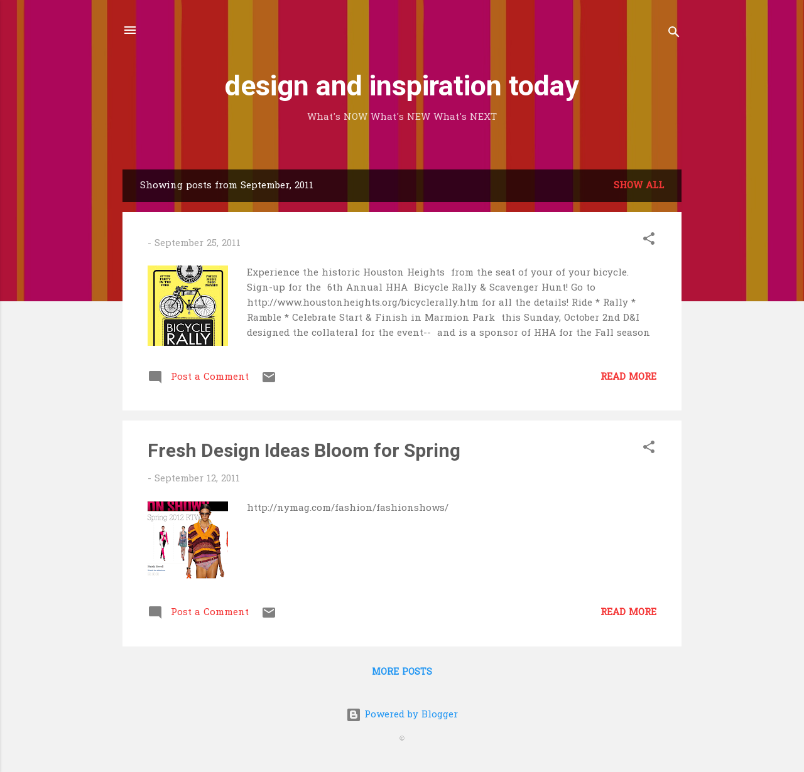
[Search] (674, 34)
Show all (639, 186)
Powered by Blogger (402, 715)
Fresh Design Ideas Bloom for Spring (304, 450)
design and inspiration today (402, 85)
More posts (402, 672)
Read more (628, 377)
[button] (648, 241)
